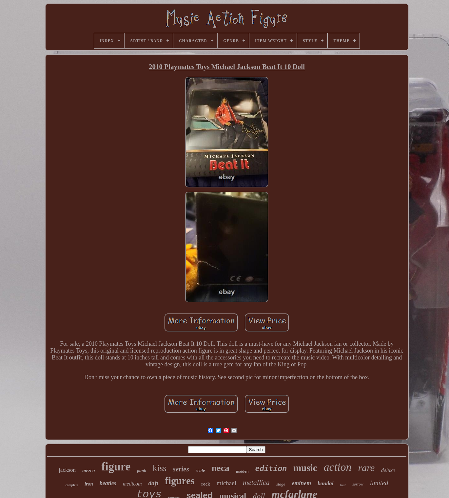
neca (220, 468)
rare (366, 467)
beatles (108, 483)
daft (153, 483)
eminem (301, 483)
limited (379, 483)
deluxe (388, 470)
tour (343, 485)
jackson (67, 470)
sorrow (357, 484)
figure (115, 466)
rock (205, 484)
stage (280, 484)
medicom (132, 484)
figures (180, 481)
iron (89, 484)
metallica (256, 482)
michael (226, 483)
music (305, 468)
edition (271, 469)
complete (72, 485)
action (338, 467)
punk (141, 470)
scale (200, 470)
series (181, 469)
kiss (159, 468)
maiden (242, 471)
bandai (325, 483)
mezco (88, 470)
